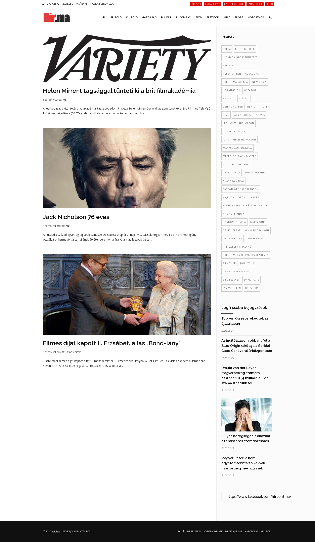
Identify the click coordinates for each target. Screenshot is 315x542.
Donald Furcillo (234, 131)
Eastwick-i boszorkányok (240, 189)
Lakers (254, 197)
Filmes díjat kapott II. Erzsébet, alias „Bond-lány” (112, 343)
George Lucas (232, 238)
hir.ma (56, 531)
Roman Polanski (255, 172)
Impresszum (194, 531)
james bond (258, 221)
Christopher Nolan (236, 271)
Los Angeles (231, 90)
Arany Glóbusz (233, 180)
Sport (239, 17)
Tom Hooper (255, 238)
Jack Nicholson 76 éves (76, 216)
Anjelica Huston (234, 197)
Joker (265, 106)
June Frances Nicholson (239, 139)
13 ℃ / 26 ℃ (50, 3)
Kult (226, 17)
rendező (229, 98)
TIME (226, 114)
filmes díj (229, 263)
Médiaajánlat (233, 531)
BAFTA (227, 48)
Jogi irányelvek (213, 531)
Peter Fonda (231, 172)
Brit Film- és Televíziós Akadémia (245, 254)
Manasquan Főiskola (237, 147)
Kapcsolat (251, 531)
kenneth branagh (257, 230)
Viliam (57, 226)
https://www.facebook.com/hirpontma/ (258, 496)
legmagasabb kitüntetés (240, 57)
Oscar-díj (250, 90)
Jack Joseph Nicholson (238, 123)
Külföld (132, 17)
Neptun (252, 106)
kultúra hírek (245, 48)
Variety (228, 65)
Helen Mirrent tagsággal (241, 73)
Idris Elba (252, 287)
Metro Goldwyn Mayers (239, 156)
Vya (55, 99)
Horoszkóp (256, 17)
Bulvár (166, 17)
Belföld (116, 17)
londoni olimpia (234, 221)
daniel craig (231, 230)
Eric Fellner (231, 279)
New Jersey (259, 81)
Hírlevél (266, 531)
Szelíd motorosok (236, 164)
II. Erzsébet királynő (237, 246)
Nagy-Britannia (233, 213)
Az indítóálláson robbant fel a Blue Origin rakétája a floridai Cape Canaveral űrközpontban (246, 345)
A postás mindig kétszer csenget (246, 205)
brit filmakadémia (235, 81)
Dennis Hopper (233, 106)
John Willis (248, 263)
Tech (198, 17)
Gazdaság (149, 17)
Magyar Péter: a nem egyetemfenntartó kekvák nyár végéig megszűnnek (243, 463)
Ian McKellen (232, 287)
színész (244, 98)
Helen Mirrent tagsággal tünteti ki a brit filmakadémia (119, 90)
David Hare (251, 279)
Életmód (213, 17)
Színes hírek (73, 352)
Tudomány (183, 17)
